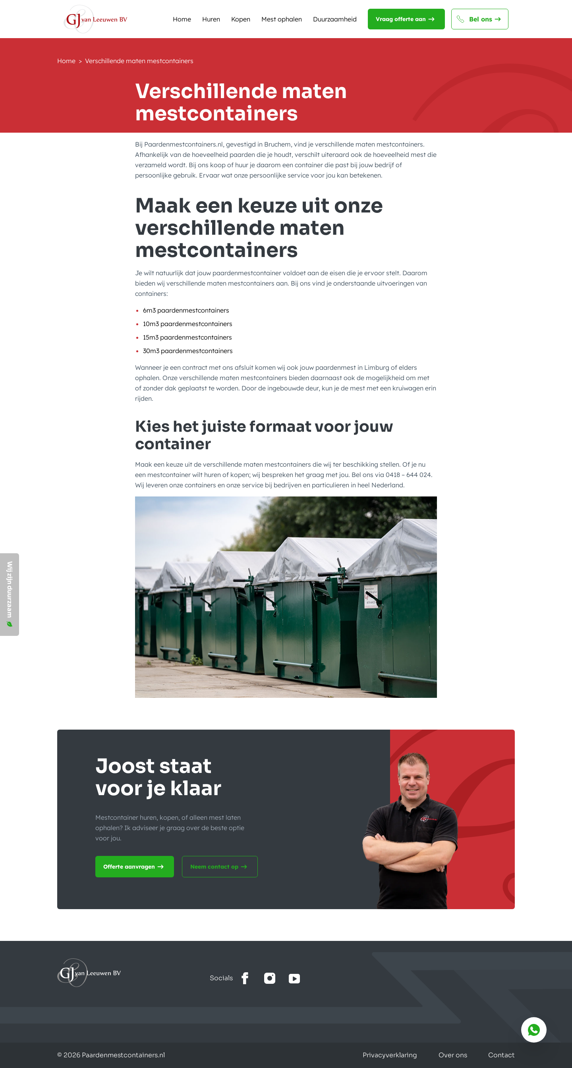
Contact (501, 1055)
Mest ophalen (281, 19)
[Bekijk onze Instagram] (270, 978)
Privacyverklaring (388, 1055)
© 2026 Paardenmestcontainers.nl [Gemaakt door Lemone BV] (111, 1055)
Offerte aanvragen (134, 866)
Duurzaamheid (335, 19)
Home (182, 19)
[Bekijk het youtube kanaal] (294, 978)
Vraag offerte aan (406, 19)
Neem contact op (219, 866)
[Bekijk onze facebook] (245, 978)
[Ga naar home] (133, 972)
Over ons (451, 1055)
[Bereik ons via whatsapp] (534, 1030)
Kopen (240, 19)
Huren (211, 19)
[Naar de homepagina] (95, 19)
